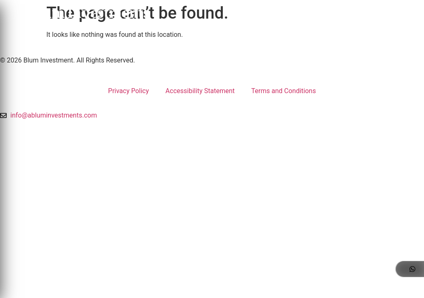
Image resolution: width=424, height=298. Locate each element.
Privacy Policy (128, 91)
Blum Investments (89, 15)
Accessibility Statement (200, 91)
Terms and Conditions (283, 91)
